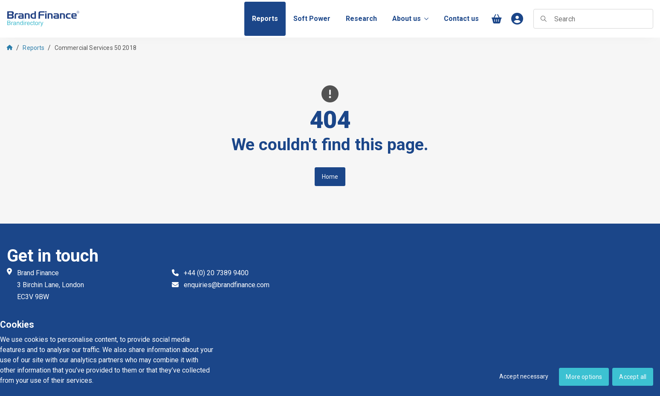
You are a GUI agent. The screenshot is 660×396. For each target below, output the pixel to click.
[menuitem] (265, 19)
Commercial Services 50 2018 (95, 47)
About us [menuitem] (410, 19)
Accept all (632, 376)
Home (330, 176)
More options (584, 376)
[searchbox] (593, 19)
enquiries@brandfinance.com (226, 285)
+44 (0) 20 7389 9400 (216, 273)
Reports (33, 47)
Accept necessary (524, 376)
